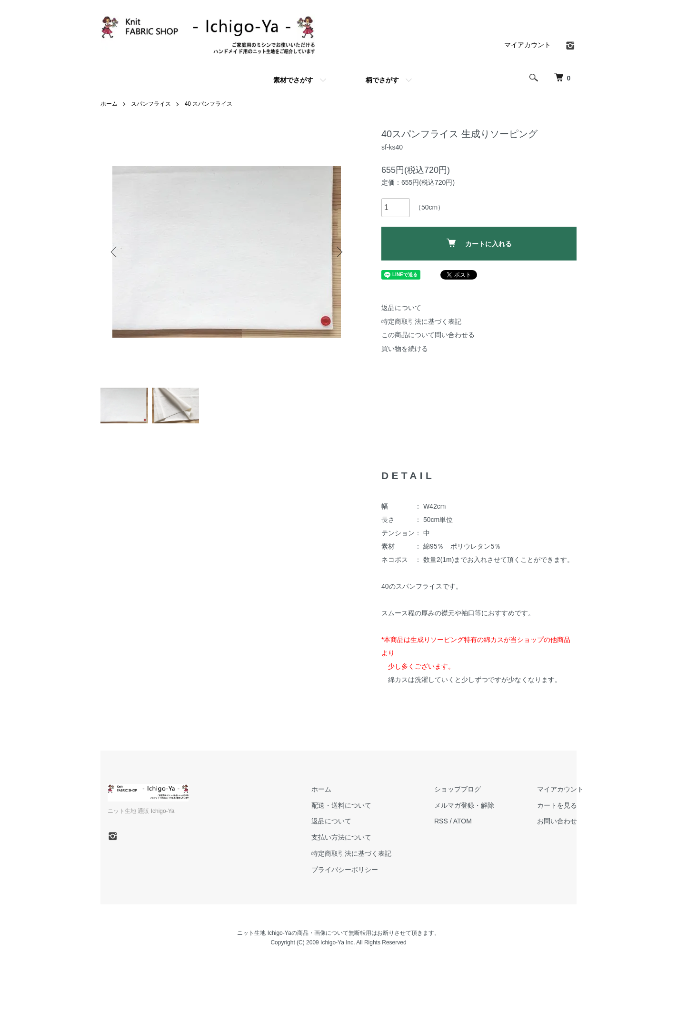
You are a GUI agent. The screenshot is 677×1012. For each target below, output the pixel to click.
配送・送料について (341, 805)
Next (338, 252)
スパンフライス (151, 103)
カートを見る (557, 805)
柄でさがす (382, 80)
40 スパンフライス (209, 103)
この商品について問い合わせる (428, 335)
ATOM (462, 821)
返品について (401, 307)
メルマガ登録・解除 (464, 805)
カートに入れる (479, 243)
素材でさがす (293, 80)
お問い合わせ (557, 821)
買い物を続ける (404, 348)
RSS (441, 821)
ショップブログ (457, 789)
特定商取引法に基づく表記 (421, 321)
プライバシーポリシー (344, 869)
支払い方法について (341, 837)
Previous (115, 252)
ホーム (109, 103)
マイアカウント (527, 45)
